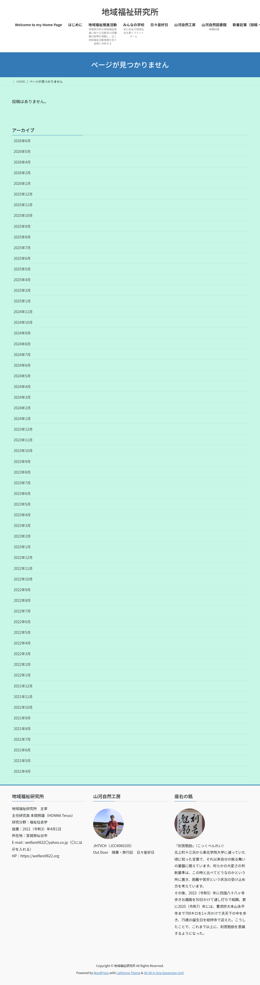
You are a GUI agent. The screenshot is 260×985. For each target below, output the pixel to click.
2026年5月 (22, 151)
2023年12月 (23, 429)
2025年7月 (22, 247)
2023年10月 (23, 450)
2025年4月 (22, 279)
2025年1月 (22, 300)
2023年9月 (22, 461)
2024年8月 (22, 343)
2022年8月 (22, 600)
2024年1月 (22, 418)
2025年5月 (22, 268)
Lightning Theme (128, 973)
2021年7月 (22, 739)
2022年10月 (23, 579)
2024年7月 (22, 354)
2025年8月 (22, 236)
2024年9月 (22, 332)
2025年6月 (22, 258)
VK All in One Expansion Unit (164, 973)
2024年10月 (23, 322)
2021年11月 (23, 696)
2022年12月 (23, 557)
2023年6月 (22, 493)
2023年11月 (23, 439)
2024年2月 (22, 407)
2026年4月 (22, 162)
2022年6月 (22, 621)
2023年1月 (22, 546)
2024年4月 (22, 386)
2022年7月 (22, 610)
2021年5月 (22, 760)
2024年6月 (22, 365)
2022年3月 (22, 653)
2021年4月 (22, 771)
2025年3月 (22, 290)
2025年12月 (23, 194)
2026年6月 (22, 140)
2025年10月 (23, 215)
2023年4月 (22, 514)
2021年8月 (22, 728)
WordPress (101, 973)
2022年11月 (23, 568)
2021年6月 (22, 749)
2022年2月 (22, 664)
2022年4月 (22, 642)
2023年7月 (22, 482)
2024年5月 (22, 375)
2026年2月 (22, 172)
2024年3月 (22, 397)
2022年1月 (22, 674)
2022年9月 (22, 589)
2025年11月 (23, 204)
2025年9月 (22, 226)
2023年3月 (22, 525)
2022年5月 (22, 632)
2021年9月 (22, 717)
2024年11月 (23, 311)
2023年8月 (22, 472)
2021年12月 (23, 685)
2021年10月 (23, 707)
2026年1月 (22, 183)
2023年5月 (22, 504)
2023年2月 (22, 536)
